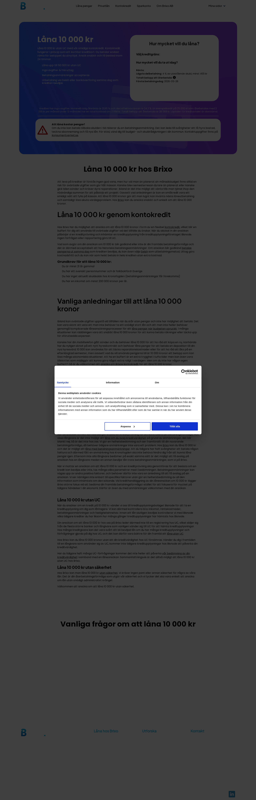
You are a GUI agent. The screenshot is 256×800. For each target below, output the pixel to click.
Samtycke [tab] (63, 382)
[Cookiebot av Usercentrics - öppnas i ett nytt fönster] (183, 371)
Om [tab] (157, 382)
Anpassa (127, 426)
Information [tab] (113, 382)
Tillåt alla (174, 426)
